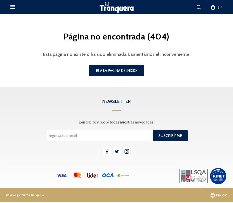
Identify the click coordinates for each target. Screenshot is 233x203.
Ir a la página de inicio (116, 70)
